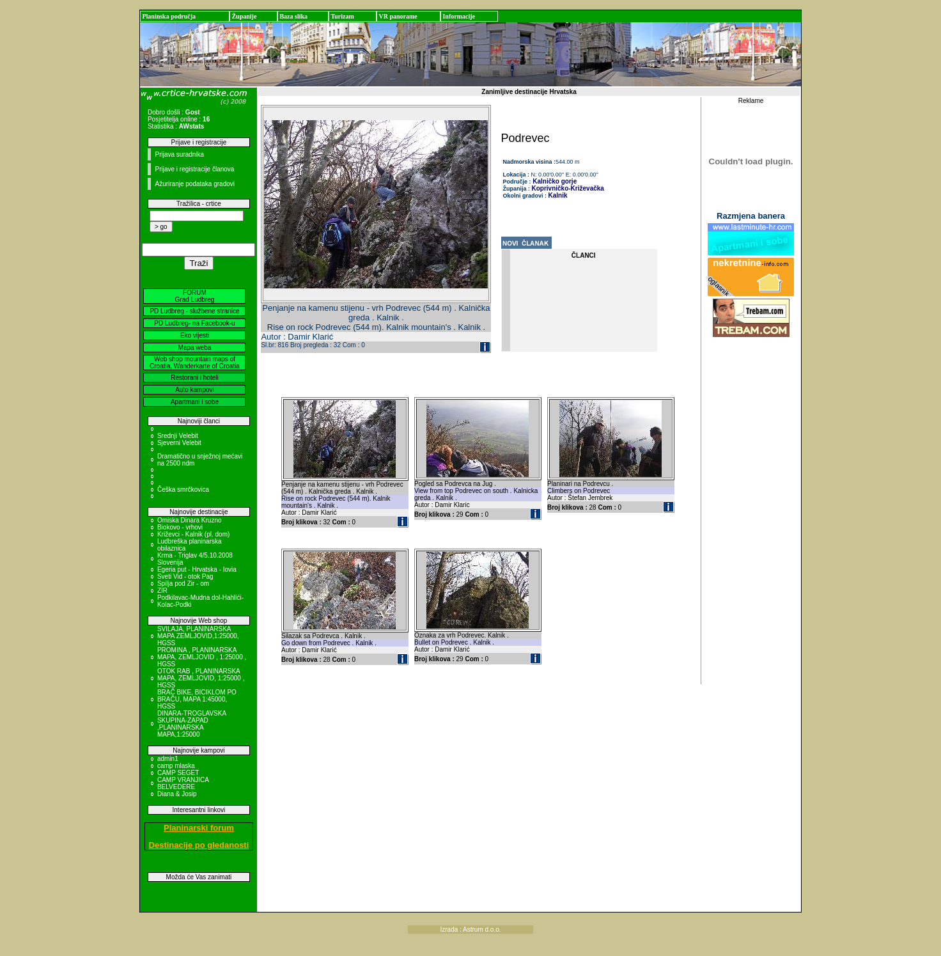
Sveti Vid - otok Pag (185, 576)
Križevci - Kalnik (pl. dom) (193, 534)
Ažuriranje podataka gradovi (195, 183)
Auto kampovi (194, 389)
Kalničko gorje (554, 181)
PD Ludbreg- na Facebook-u (194, 323)
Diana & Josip (177, 793)
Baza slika (293, 16)
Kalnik (558, 195)
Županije (243, 16)
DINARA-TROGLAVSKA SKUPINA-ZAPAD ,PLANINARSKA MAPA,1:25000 (191, 724)
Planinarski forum (199, 828)
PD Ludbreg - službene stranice (194, 311)
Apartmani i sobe (195, 401)
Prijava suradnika (179, 154)
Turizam (342, 16)
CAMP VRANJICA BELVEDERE (182, 783)
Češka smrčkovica (183, 489)
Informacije (458, 16)
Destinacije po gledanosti (199, 845)
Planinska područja (169, 16)
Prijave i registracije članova (194, 169)
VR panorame (397, 16)
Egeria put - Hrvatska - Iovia (197, 569)
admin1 (167, 758)
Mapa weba (195, 347)
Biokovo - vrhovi (180, 527)
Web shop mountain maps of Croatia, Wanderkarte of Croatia (195, 363)
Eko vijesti (194, 335)
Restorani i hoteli (194, 377)
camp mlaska (176, 765)
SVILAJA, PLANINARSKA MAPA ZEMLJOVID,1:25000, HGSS (198, 635)
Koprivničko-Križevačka (568, 188)
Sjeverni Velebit (179, 442)
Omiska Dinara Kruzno (189, 520)
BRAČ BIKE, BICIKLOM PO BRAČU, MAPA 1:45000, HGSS (197, 699)
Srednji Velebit (177, 435)
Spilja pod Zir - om (183, 583)
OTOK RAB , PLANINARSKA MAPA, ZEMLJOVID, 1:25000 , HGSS (201, 678)
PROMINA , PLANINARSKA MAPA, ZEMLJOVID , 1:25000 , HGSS (201, 657)
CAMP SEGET (178, 772)
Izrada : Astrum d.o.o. (470, 929)
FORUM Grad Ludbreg (195, 296)
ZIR (162, 590)
